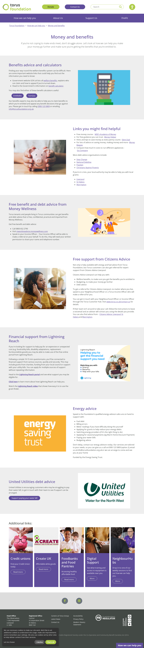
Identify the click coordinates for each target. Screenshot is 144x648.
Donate (51, 7)
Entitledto (17, 95)
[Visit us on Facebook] (65, 601)
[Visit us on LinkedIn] (79, 601)
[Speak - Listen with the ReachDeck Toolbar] (132, 7)
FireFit (125, 18)
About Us (58, 18)
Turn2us (31, 95)
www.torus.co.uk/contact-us (118, 301)
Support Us (91, 18)
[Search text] (104, 6)
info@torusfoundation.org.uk (21, 109)
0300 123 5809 (44, 106)
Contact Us (75, 7)
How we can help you (25, 18)
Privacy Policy (78, 619)
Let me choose (9, 642)
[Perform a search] (120, 6)
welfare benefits (50, 80)
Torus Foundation (16, 25)
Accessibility (78, 616)
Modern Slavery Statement (79, 623)
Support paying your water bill (24, 498)
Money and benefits (56, 25)
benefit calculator (56, 86)
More (117, 581)
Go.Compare (82, 150)
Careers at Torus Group (60, 616)
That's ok (50, 642)
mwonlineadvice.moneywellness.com (32, 231)
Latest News (55, 619)
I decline (39, 642)
